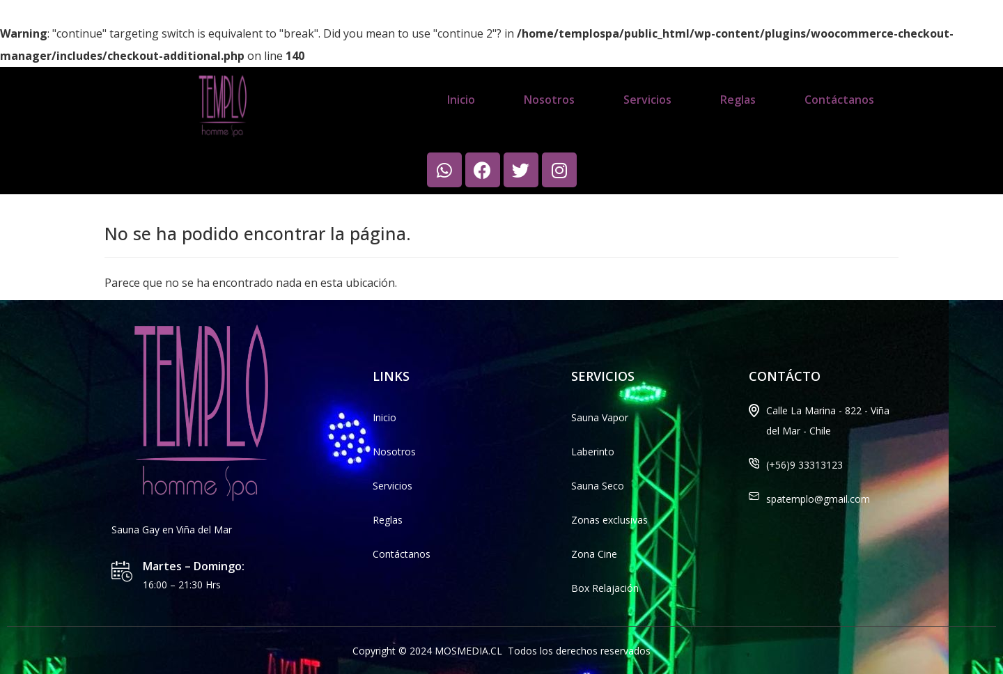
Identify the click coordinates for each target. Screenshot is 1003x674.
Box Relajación (605, 588)
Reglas (738, 99)
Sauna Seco (597, 485)
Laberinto (592, 451)
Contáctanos (839, 99)
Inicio (461, 99)
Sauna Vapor (599, 417)
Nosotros (549, 99)
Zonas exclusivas (609, 519)
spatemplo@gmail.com (818, 498)
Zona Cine (594, 554)
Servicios (647, 99)
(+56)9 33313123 (804, 464)
